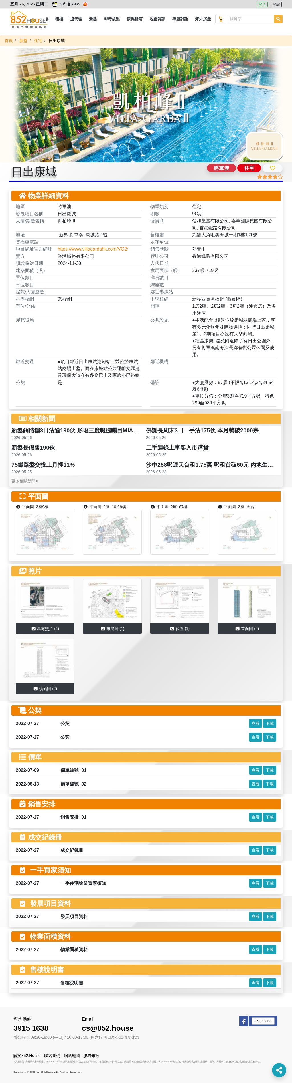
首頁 (9, 40)
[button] (59, 19)
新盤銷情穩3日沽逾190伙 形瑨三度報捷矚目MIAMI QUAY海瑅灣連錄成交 (104, 430)
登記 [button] (276, 4)
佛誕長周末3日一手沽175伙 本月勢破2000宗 (202, 430)
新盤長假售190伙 (33, 447)
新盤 (23, 40)
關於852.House (27, 1055)
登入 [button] (262, 4)
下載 (270, 723)
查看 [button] (255, 723)
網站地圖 (72, 1055)
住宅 (38, 40)
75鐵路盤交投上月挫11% (43, 465)
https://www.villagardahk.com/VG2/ (93, 249)
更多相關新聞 (24, 481)
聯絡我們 (52, 1055)
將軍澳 (221, 168)
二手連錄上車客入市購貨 (177, 447)
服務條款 (91, 1055)
